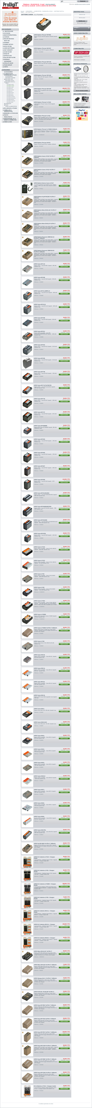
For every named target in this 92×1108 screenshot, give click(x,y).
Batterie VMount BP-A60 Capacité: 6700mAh (43, 76)
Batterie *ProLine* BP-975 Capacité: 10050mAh (44, 49)
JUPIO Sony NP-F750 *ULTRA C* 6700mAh (45, 1018)
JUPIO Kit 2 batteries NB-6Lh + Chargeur (44, 938)
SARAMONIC (7, 61)
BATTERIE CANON (10, 85)
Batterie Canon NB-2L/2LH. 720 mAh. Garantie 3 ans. (45, 723)
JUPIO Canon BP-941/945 (40, 520)
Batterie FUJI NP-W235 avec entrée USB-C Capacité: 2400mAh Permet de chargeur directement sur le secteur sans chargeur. (45, 846)
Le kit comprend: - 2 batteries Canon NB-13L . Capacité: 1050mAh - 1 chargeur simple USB (45, 927)
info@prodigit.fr (50, 4)
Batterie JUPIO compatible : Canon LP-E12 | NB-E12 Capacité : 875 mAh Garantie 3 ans (45, 563)
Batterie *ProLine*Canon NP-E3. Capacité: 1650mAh (45, 144)
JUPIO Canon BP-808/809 (40, 425)
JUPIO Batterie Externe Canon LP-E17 (44, 183)
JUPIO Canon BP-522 (39, 345)
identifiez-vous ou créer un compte (82, 4)
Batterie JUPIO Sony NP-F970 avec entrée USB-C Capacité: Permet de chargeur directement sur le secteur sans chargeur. (46, 1034)
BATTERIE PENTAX (10, 99)
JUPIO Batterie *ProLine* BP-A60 (42, 75)
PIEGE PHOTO (8, 117)
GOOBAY (6, 42)
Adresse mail (82, 14)
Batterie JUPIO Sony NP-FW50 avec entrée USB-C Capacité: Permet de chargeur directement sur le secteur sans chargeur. (46, 1061)
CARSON (6, 37)
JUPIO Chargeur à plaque (80, 103)
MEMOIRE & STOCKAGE (11, 113)
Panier (76, 27)
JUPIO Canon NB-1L (39, 708)
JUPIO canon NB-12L (39, 681)
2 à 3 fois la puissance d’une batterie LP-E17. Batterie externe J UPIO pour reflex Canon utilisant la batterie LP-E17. (45, 185)
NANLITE (6, 53)
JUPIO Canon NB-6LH (39, 776)
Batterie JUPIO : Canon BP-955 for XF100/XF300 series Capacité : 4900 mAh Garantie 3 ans (45, 522)
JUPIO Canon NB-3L (39, 735)
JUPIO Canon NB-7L (39, 789)
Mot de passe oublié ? (82, 23)
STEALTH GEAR (8, 63)
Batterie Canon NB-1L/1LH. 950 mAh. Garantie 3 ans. (45, 710)
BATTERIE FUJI (10, 88)
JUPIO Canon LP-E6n (39, 601)
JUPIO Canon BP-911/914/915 (41, 493)
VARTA (6, 67)
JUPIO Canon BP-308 (39, 318)
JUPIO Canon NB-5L (39, 762)
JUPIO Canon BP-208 (39, 277)
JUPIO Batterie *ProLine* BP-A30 (42, 62)
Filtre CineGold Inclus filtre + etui (81, 87)
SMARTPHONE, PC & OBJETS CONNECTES (10, 119)
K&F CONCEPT (8, 50)
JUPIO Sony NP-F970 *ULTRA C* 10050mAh (45, 1032)
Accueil (22, 11)
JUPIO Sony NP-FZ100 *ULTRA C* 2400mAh (45, 1072)
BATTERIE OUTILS (9, 80)
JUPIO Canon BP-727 (39, 412)
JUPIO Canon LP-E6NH (40, 614)
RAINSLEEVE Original (79, 105)
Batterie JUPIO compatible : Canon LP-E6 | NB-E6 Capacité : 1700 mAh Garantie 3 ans (44, 590)
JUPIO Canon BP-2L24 (40, 304)
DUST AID (7, 40)
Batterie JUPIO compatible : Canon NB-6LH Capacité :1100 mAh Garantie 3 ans (45, 778)
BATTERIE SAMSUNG (11, 100)
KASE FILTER (8, 52)
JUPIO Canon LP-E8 (39, 641)
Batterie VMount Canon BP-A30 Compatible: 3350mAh (45, 63)
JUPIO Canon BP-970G (40, 533)
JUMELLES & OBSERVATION (8, 110)
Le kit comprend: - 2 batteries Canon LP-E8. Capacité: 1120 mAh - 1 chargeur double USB (45, 901)
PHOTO (6, 115)
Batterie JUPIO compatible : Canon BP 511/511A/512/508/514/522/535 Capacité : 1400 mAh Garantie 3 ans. (45, 334)
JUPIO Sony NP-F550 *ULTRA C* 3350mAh (45, 1005)
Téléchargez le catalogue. (79, 59)
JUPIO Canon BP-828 (39, 479)
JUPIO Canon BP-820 (39, 452)
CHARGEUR (8, 103)
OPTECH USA (8, 55)
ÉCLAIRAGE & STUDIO (10, 108)
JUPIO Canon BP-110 (39, 264)
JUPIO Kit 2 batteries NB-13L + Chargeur (44, 924)
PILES (6, 105)
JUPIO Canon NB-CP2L (40, 830)
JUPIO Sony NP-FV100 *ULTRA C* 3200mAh (45, 1045)
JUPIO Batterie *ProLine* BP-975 (42, 48)
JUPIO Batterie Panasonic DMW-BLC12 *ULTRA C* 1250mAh (44, 237)
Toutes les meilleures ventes (82, 107)
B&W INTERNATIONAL (10, 35)
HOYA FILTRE (8, 46)
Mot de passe (82, 17)
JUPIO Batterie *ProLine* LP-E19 (42, 102)
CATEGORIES (29, 11)
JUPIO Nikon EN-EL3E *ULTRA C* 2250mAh (45, 964)
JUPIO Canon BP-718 (39, 398)
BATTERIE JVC (9, 91)
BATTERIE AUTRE (10, 84)
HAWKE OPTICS (8, 44)
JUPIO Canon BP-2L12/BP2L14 (42, 291)
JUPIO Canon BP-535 (39, 358)
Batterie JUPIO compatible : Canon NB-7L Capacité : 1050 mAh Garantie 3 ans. (45, 792)
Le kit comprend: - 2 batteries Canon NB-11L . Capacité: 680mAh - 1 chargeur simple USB (45, 914)
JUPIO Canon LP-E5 (39, 574)
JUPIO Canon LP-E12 (39, 560)
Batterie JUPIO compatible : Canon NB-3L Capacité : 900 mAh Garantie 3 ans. (45, 738)
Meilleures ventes (80, 94)
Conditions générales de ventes (46, 1103)
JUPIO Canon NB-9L (39, 816)
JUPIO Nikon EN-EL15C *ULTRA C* (43, 951)
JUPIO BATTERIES (9, 48)
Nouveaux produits (80, 63)
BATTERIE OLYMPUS (11, 96)
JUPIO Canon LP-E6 (39, 587)
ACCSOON (7, 33)
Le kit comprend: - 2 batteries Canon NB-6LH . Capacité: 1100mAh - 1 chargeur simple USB (45, 940)
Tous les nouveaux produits (82, 90)
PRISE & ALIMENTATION (11, 106)
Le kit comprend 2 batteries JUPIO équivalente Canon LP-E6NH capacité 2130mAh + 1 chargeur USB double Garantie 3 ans (45, 887)
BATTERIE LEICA (10, 94)
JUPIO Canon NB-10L (39, 655)
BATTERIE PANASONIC (11, 98)
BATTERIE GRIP (9, 79)
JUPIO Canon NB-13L (39, 695)
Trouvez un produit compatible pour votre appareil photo (82, 57)
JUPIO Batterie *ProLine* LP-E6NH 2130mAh (45, 129)
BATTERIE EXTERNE (10, 77)
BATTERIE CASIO (10, 87)
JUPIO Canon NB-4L (39, 749)
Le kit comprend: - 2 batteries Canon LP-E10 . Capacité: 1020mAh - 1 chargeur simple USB (45, 860)
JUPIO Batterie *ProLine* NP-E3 (42, 142)
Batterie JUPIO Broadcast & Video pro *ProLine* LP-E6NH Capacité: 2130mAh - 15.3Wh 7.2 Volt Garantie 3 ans (45, 131)
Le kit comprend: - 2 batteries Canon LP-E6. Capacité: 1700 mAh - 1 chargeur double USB (45, 874)
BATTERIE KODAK (10, 92)
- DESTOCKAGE (8, 31)
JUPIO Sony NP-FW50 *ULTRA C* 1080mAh (45, 1059)
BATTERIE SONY (10, 102)
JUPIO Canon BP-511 (39, 331)
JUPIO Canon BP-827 (39, 466)
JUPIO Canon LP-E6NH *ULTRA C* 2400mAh (45, 628)
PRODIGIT (7, 59)
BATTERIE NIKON (10, 95)
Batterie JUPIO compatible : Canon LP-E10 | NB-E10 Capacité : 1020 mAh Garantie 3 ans (45, 549)
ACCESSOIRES (8, 72)
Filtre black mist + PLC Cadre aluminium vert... (80, 80)
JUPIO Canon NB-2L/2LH (40, 722)
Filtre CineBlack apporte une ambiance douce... (80, 85)
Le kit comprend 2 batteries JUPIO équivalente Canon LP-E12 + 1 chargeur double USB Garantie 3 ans (45, 1088)
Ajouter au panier (64, 37)
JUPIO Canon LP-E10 (39, 547)
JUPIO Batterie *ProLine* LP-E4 (42, 115)
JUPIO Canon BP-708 (39, 371)
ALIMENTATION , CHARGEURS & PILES (10, 74)
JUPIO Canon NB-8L (39, 803)
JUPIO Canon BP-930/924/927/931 (42, 506)
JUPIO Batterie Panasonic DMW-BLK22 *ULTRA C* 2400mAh (44, 251)
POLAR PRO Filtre (9, 57)
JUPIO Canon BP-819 (39, 439)
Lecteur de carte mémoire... (80, 76)
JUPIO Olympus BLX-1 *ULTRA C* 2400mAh (45, 978)
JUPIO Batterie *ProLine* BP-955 (42, 35)
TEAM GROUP (8, 65)
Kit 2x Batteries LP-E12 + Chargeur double (45, 1086)
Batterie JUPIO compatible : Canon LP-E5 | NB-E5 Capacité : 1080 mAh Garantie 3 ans (44, 576)
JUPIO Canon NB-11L (39, 668)
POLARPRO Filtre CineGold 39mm (80, 86)
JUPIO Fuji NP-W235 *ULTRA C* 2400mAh (45, 843)
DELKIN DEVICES (9, 38)
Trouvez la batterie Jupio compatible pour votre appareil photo (80, 43)
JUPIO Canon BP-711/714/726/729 (42, 385)
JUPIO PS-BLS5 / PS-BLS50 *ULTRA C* (44, 991)
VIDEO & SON (8, 122)
